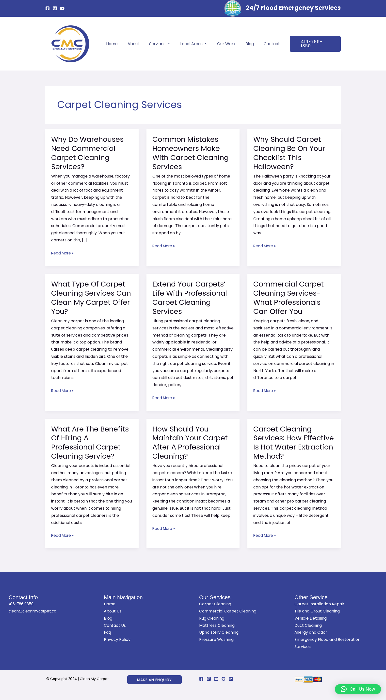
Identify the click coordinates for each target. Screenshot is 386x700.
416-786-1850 (22, 604)
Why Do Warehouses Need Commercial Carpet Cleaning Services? (89, 153)
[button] (310, 44)
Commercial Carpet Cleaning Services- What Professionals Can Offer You (289, 298)
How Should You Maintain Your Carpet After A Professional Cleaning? (191, 443)
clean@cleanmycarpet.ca (34, 611)
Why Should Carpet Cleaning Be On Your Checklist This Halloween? (290, 153)
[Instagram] (55, 8)
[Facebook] (47, 8)
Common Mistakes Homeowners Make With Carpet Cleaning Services (191, 153)
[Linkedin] (231, 679)
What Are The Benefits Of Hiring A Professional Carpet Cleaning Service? (91, 443)
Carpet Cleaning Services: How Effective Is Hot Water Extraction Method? (291, 443)
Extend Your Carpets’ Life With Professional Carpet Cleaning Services (190, 298)
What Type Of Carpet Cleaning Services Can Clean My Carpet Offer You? (90, 298)
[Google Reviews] (223, 679)
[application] (169, 44)
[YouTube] (62, 8)
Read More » (63, 253)
